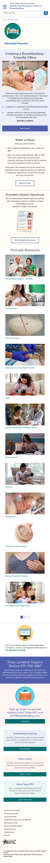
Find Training (25, 749)
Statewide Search (9, 832)
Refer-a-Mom (25, 183)
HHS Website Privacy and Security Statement (17, 820)
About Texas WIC (25, 800)
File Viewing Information (11, 813)
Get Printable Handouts (25, 240)
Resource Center (17, 650)
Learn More (24, 721)
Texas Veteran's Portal (10, 823)
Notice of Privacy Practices (12, 810)
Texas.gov (7, 835)
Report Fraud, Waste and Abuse (13, 826)
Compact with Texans (10, 816)
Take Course (25, 128)
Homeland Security (10, 829)
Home (4, 19)
